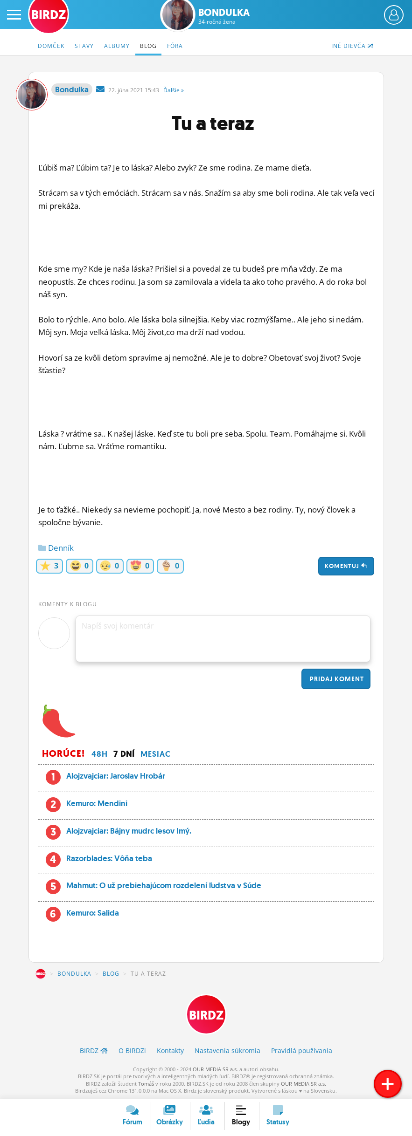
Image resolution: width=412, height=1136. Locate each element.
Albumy (117, 46)
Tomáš (146, 1083)
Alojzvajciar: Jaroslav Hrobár (115, 776)
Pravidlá (301, 1050)
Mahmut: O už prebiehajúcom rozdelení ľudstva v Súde (163, 885)
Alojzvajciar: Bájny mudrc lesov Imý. (128, 831)
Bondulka (224, 16)
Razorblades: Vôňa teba (109, 858)
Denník (56, 547)
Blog (148, 46)
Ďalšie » (173, 90)
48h (99, 754)
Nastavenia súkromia (227, 1050)
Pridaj (336, 679)
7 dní (124, 754)
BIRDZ (40, 973)
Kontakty (170, 1050)
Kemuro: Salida (92, 913)
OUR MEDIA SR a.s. (215, 1069)
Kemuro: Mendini (96, 803)
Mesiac (155, 754)
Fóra (175, 46)
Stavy (84, 46)
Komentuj (346, 566)
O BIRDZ (132, 1050)
